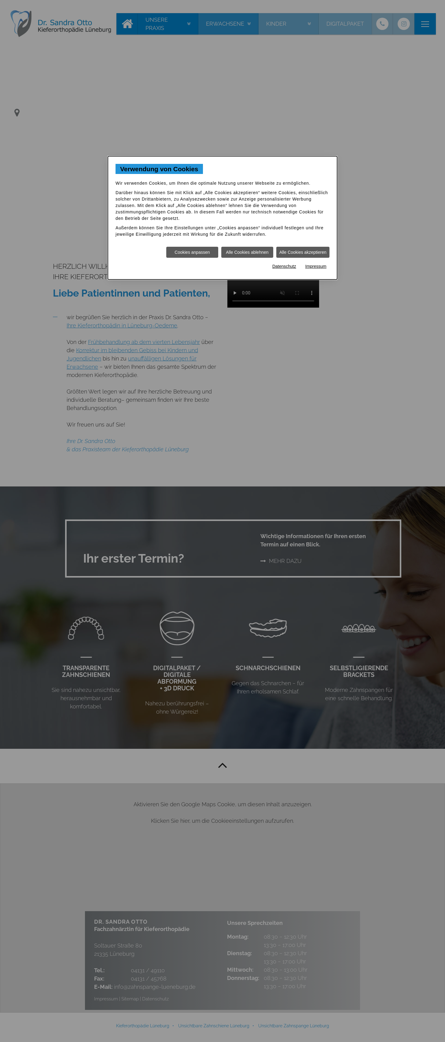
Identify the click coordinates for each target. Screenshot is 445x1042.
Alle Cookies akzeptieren (302, 252)
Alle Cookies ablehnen (247, 252)
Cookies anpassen (192, 252)
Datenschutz (284, 266)
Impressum (315, 266)
